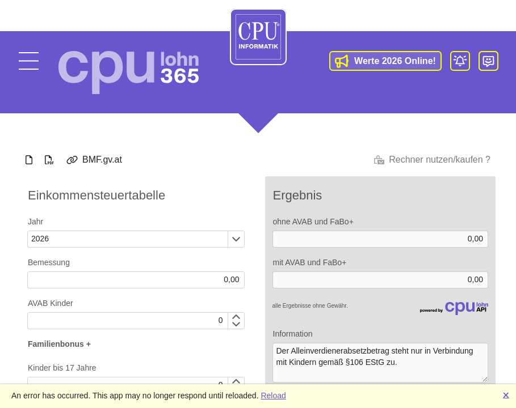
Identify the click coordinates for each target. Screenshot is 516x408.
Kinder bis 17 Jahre (62, 367)
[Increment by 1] (236, 317)
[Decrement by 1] (236, 325)
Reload (273, 395)
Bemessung (49, 262)
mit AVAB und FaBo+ (310, 262)
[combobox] (128, 239)
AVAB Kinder (50, 303)
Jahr (35, 221)
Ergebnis (297, 195)
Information (293, 333)
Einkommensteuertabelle (96, 195)
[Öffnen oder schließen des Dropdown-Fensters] (236, 239)
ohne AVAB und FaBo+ (313, 221)
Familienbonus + (59, 343)
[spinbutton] (128, 321)
